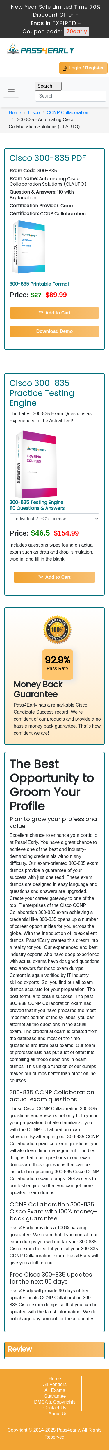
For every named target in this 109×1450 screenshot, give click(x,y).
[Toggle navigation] (11, 92)
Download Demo (54, 331)
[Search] (70, 96)
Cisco (34, 112)
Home (15, 112)
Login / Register (83, 68)
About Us (58, 1413)
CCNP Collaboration (67, 112)
